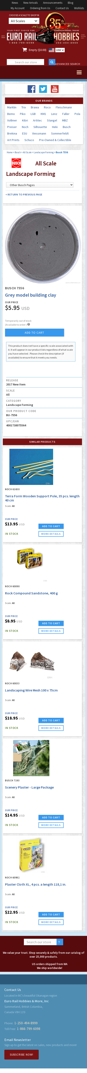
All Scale (27, 152)
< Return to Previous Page (23, 194)
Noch (25, 127)
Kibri (25, 120)
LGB (33, 114)
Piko (23, 114)
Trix (23, 107)
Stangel (52, 120)
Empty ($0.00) (37, 50)
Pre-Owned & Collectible (55, 140)
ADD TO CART (51, 526)
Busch (67, 127)
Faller (66, 114)
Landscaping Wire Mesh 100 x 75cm (31, 690)
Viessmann (39, 133)
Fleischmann (64, 107)
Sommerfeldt (60, 133)
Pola (77, 114)
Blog (70, 3)
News (15, 3)
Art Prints (13, 140)
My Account (17, 8)
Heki (55, 127)
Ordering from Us (40, 8)
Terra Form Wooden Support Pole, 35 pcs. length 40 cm (42, 498)
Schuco (29, 140)
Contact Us (62, 8)
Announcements (52, 3)
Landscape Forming (44, 152)
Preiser (12, 127)
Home (9, 152)
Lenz (54, 114)
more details (51, 533)
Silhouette (40, 127)
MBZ (65, 120)
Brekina (12, 133)
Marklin (11, 107)
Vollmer (12, 120)
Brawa (35, 107)
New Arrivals (30, 3)
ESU (24, 133)
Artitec (37, 120)
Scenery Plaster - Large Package (29, 787)
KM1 (43, 114)
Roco (47, 107)
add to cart (34, 333)
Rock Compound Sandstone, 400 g (31, 593)
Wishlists (79, 8)
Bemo (11, 114)
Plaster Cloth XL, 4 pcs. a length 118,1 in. (35, 884)
